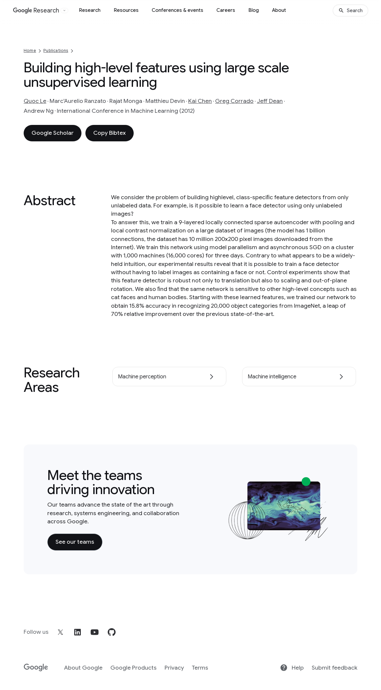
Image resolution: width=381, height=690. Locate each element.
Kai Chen (200, 101)
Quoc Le (35, 101)
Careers (225, 10)
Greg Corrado (234, 101)
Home (30, 50)
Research (90, 10)
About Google (83, 667)
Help (292, 668)
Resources (126, 10)
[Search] (350, 10)
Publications (55, 50)
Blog (253, 10)
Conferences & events (177, 10)
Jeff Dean (270, 101)
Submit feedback (334, 667)
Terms (200, 667)
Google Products (133, 667)
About (279, 10)
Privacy (174, 667)
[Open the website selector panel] (64, 10)
